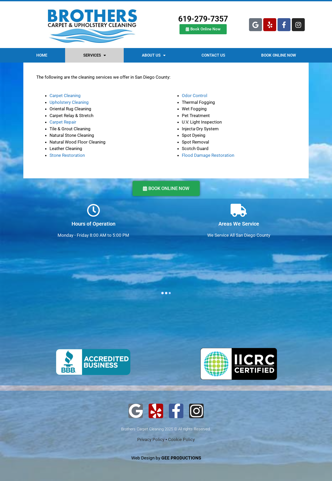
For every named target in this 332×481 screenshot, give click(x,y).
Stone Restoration (67, 155)
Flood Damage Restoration (208, 155)
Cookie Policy (181, 439)
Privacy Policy (150, 439)
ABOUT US (153, 55)
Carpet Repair (63, 122)
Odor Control (194, 95)
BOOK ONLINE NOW (278, 55)
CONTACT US (213, 55)
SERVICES (94, 55)
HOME (41, 55)
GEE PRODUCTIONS (181, 457)
